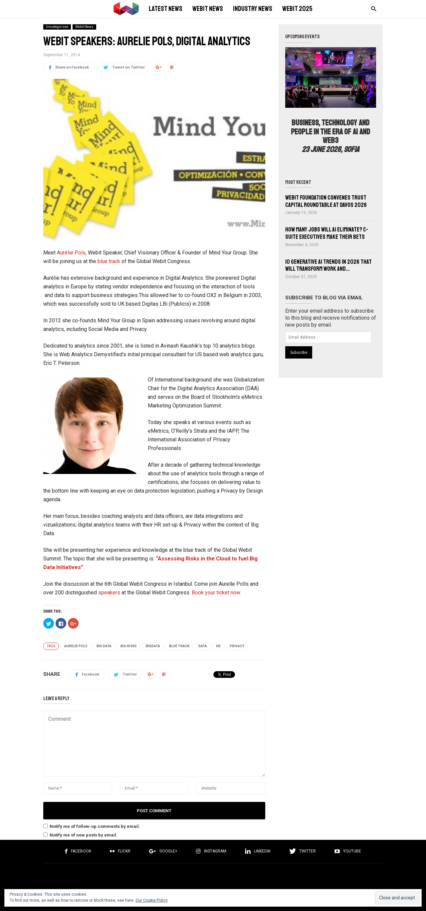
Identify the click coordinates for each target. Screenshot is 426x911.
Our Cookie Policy (151, 900)
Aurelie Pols (76, 646)
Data (202, 646)
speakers (109, 592)
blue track (109, 261)
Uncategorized (57, 27)
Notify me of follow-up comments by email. (95, 826)
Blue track (179, 646)
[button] (372, 8)
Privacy (237, 646)
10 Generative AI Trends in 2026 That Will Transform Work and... (328, 265)
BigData (153, 646)
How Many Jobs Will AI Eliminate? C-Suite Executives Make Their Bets (326, 233)
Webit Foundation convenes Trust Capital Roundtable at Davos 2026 (326, 201)
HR (218, 646)
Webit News (84, 27)
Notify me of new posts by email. (83, 835)
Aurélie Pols (71, 252)
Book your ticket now (216, 592)
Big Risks (128, 646)
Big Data (104, 646)
